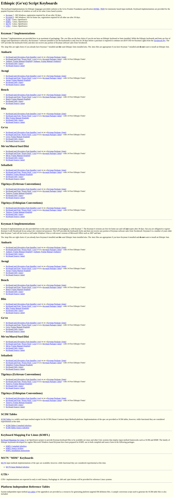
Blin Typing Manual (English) (17, 118)
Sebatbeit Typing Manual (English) (19, 174)
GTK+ (8, 26)
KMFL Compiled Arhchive (16, 446)
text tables (31, 492)
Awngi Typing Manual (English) (18, 80)
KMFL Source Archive (14, 448)
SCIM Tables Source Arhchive (17, 428)
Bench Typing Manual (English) (18, 99)
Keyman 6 (10, 17)
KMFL (8, 22)
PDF (102, 9)
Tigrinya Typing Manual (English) (19, 193)
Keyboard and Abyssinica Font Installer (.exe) (23, 57)
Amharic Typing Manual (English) (19, 61)
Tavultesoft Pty (159, 41)
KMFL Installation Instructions (18, 451)
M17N (8, 24)
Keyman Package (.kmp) (56, 57)
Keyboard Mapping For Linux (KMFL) (25, 434)
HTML (96, 9)
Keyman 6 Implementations (18, 223)
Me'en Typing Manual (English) (18, 156)
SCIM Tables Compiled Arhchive (18, 426)
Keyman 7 (10, 15)
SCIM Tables (9, 414)
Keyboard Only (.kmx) (14, 64)
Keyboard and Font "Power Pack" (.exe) (21, 59)
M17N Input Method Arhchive (17, 467)
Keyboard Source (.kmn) (15, 66)
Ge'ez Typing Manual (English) (18, 137)
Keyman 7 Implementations (18, 33)
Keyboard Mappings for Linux (13, 440)
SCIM (8, 20)
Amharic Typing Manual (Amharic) (47, 61)
